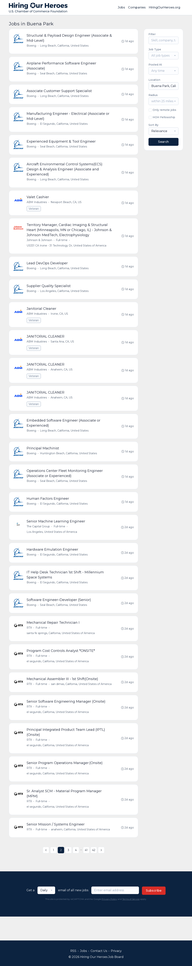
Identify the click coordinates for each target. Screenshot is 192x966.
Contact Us (99, 951)
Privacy (116, 951)
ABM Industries (37, 207)
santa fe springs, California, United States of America (61, 651)
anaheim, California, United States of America (80, 852)
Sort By (153, 125)
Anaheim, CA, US (62, 379)
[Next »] (101, 874)
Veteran (34, 213)
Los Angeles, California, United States (64, 298)
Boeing (32, 46)
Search (163, 142)
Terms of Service (131, 922)
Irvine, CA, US (59, 322)
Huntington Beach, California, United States (68, 465)
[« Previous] (46, 874)
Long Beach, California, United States (64, 46)
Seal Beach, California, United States (63, 74)
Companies (137, 7)
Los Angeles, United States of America (52, 546)
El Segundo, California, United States (64, 126)
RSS (73, 951)
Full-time (62, 246)
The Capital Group (38, 541)
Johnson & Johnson (39, 246)
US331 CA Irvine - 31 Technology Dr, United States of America (67, 251)
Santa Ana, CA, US (62, 350)
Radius (153, 95)
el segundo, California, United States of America (58, 680)
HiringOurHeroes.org (164, 7)
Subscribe (154, 914)
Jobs (121, 7)
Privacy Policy (109, 922)
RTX (29, 645)
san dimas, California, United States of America (81, 703)
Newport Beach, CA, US (66, 207)
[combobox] (163, 55)
